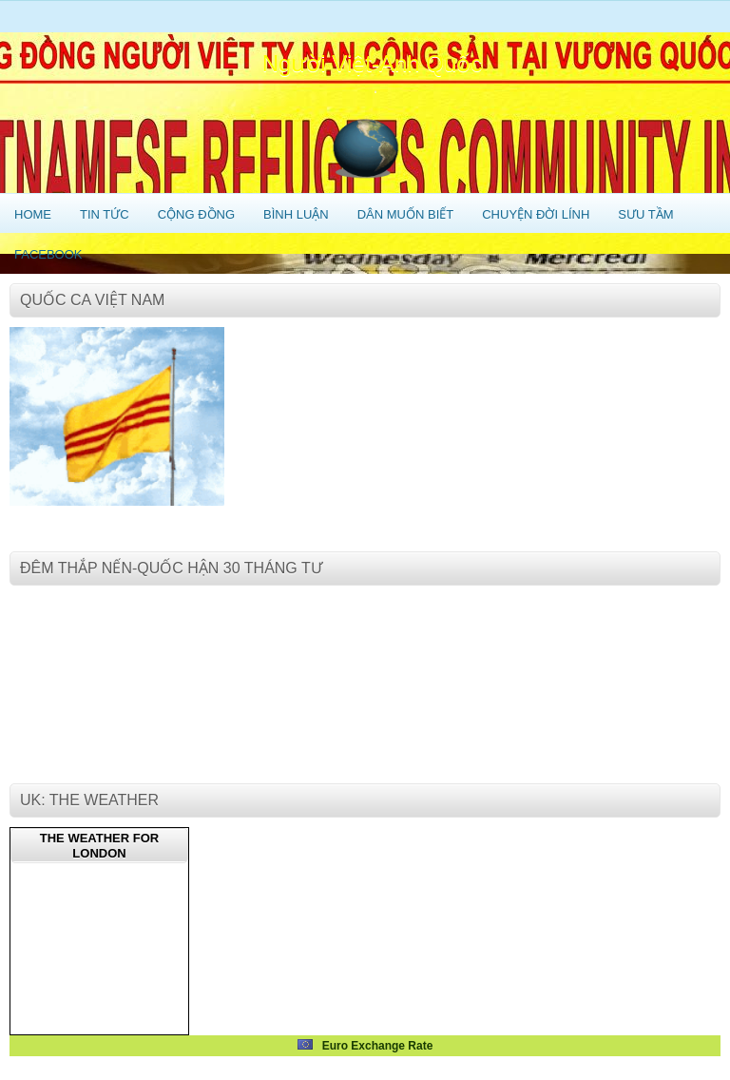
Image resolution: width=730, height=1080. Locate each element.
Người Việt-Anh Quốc (372, 63)
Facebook (48, 254)
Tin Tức (104, 214)
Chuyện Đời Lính (535, 214)
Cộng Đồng (196, 214)
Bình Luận (296, 214)
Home (32, 214)
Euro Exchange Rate (365, 1045)
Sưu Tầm (645, 214)
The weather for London (99, 845)
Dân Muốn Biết (405, 214)
